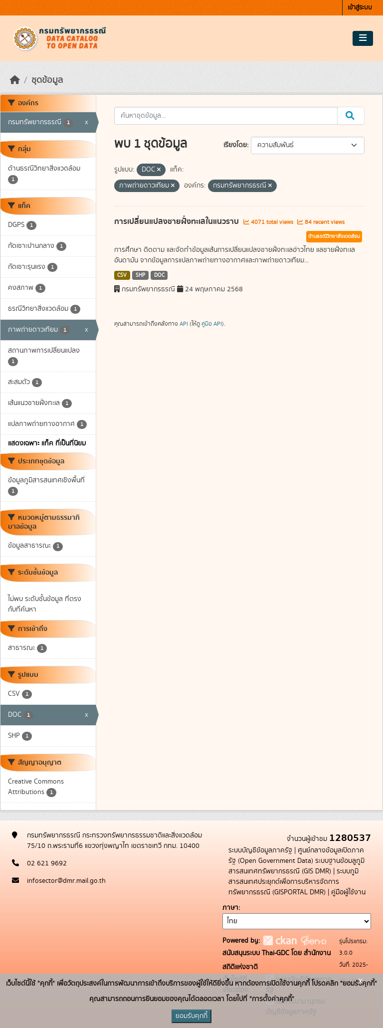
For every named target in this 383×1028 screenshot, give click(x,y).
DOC (159, 275)
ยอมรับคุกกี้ (191, 1016)
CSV (122, 275)
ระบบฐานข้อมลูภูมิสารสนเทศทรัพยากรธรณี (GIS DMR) (296, 866)
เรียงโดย (235, 145)
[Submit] (351, 116)
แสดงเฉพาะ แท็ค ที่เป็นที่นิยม (47, 443)
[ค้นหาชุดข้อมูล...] (226, 116)
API (184, 323)
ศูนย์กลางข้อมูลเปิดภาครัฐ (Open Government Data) (296, 855)
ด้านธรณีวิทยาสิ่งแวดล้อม (334, 236)
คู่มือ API (211, 323)
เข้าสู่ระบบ (360, 7)
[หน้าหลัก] (15, 80)
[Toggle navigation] (363, 38)
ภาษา (230, 908)
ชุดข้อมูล (47, 80)
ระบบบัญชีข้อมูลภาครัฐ (260, 850)
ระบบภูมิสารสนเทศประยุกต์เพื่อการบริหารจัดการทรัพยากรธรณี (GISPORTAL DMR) (293, 881)
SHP (140, 275)
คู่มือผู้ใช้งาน (348, 892)
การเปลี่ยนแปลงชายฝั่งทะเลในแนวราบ (177, 221)
